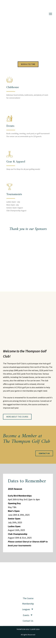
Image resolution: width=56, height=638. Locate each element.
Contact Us (28, 620)
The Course (28, 598)
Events (26, 615)
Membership (28, 603)
